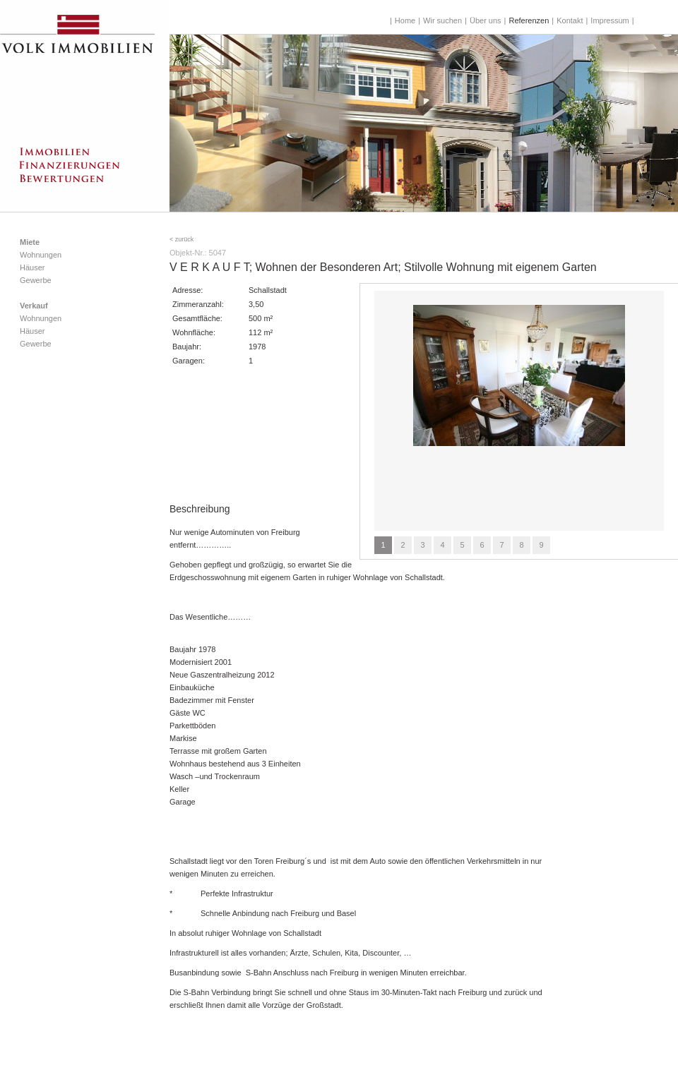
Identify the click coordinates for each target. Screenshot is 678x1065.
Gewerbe (36, 280)
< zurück (182, 239)
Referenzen (529, 20)
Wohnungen (40, 255)
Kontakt (570, 20)
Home (405, 20)
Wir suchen (442, 20)
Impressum (609, 20)
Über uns (485, 20)
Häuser (32, 267)
